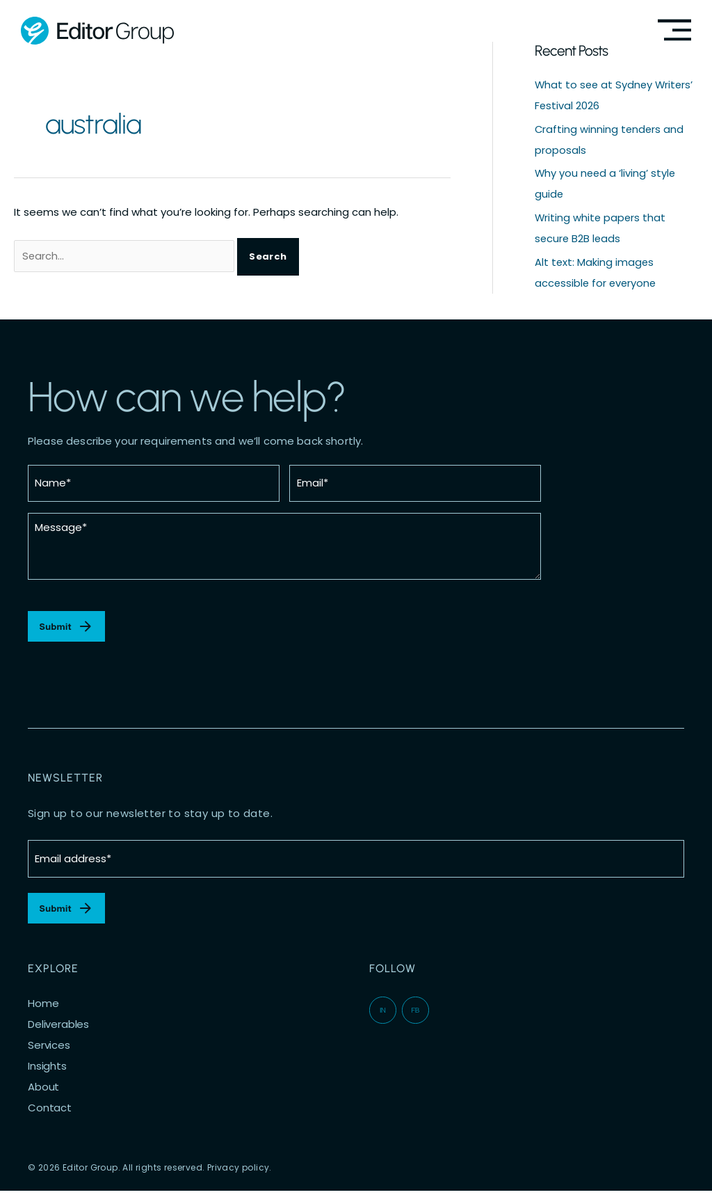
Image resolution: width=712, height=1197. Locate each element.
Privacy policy (238, 1174)
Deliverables (58, 1031)
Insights (47, 1072)
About (43, 1093)
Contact (50, 1114)
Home (43, 1010)
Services (49, 1052)
